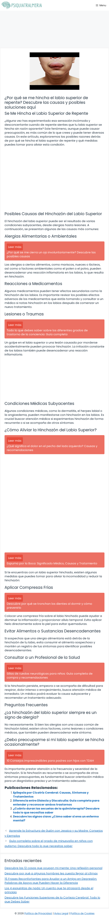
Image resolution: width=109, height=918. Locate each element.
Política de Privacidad (38, 913)
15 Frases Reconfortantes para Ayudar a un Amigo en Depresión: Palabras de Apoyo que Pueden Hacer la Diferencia (51, 881)
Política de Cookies (82, 913)
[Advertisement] (54, 29)
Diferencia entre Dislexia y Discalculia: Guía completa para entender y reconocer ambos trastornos (56, 803)
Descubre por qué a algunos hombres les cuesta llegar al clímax (51, 873)
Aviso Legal (61, 913)
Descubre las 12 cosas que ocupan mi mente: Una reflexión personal (53, 868)
